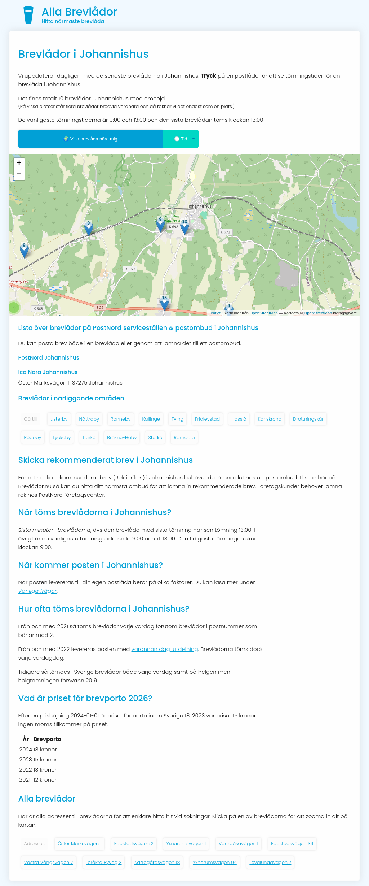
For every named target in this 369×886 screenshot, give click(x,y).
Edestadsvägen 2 (134, 844)
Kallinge (151, 419)
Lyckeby (62, 437)
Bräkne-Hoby (122, 437)
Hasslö (238, 419)
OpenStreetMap (264, 313)
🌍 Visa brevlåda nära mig (90, 139)
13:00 (257, 119)
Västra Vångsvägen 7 (48, 862)
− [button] (19, 174)
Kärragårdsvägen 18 (157, 862)
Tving (177, 419)
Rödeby (32, 437)
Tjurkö (88, 437)
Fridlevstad (207, 419)
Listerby (59, 419)
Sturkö (155, 437)
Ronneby (121, 419)
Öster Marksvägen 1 (80, 844)
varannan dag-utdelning (165, 649)
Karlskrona (270, 419)
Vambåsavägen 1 (238, 844)
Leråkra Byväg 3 (103, 862)
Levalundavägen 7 (270, 862)
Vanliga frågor (37, 591)
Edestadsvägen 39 (292, 844)
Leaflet (215, 313)
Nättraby (89, 419)
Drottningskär (308, 419)
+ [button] (19, 163)
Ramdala (184, 437)
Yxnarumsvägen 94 (215, 862)
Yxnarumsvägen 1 (186, 844)
